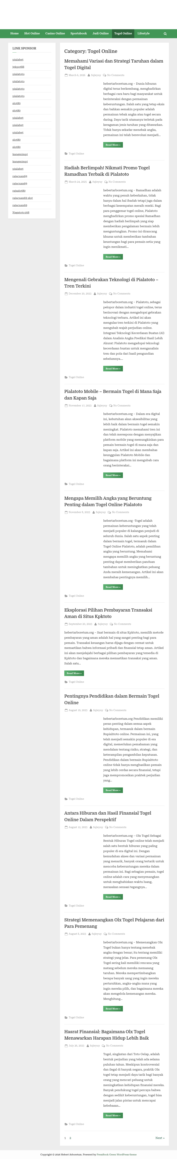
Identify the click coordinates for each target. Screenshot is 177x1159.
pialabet (17, 59)
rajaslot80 (18, 190)
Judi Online (100, 33)
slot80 (16, 103)
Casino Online (55, 33)
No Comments (115, 75)
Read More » (114, 145)
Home (14, 33)
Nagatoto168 (20, 212)
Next (158, 1138)
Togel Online (123, 33)
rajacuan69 (19, 176)
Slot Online (32, 33)
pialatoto (18, 74)
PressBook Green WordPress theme (117, 1154)
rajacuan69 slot (22, 198)
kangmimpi (20, 154)
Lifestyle (144, 33)
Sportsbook (79, 33)
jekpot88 (18, 66)
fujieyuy (96, 75)
